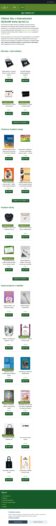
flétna (37, 30)
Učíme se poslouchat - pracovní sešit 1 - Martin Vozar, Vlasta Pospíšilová (9, 184)
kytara (23, 30)
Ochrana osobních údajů (9, 502)
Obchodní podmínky (8, 500)
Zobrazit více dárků (20, 279)
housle (31, 30)
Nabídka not (28, 13)
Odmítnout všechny (38, 521)
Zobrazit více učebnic (20, 200)
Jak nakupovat (6, 496)
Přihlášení (51, 2)
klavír (26, 30)
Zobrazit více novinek (20, 122)
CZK (15, 7)
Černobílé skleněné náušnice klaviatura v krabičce (25, 73)
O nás (4, 504)
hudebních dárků (5, 34)
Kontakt (5, 506)
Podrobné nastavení (13, 517)
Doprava (5, 498)
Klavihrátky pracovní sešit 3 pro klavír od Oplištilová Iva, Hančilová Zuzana (25, 406)
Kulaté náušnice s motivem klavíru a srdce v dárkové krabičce (9, 73)
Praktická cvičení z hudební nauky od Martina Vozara (9, 373)
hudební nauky (27, 32)
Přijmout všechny (18, 521)
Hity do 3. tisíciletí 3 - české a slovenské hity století (9, 406)
